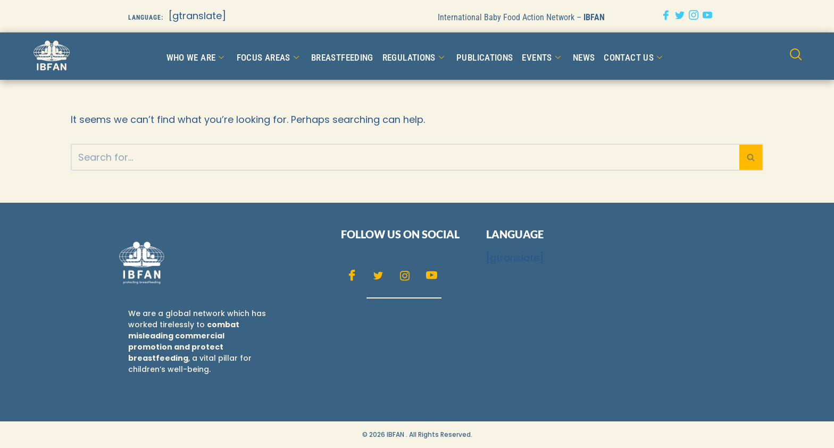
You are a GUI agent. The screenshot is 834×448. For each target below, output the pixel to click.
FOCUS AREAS (273, 55)
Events (535, 55)
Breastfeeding (344, 56)
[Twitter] (680, 16)
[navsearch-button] (796, 55)
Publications (480, 56)
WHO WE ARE (204, 55)
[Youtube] (707, 16)
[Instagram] (693, 16)
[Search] (405, 156)
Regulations (412, 55)
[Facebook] (666, 16)
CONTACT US (625, 55)
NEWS (577, 56)
